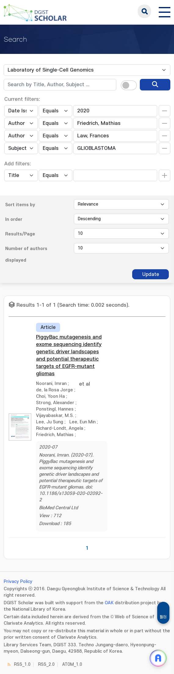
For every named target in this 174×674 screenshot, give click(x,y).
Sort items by (20, 204)
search (144, 11)
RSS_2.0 (46, 664)
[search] (155, 84)
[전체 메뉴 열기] (164, 11)
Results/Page (20, 234)
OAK (109, 602)
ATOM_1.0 (72, 664)
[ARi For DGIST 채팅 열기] (158, 658)
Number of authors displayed (26, 254)
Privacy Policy (18, 581)
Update (150, 274)
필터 (163, 617)
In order (13, 219)
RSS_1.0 (22, 664)
